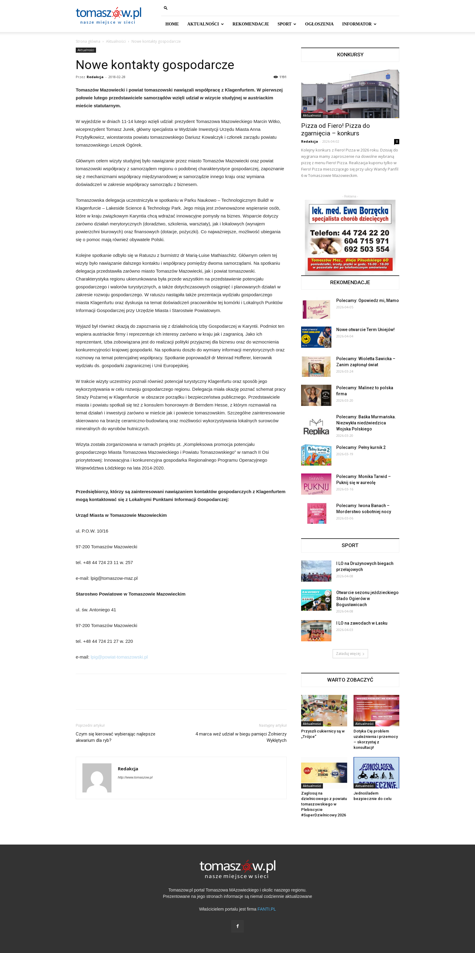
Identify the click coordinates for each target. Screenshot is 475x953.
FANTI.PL (266, 909)
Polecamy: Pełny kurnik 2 (361, 447)
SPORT (286, 24)
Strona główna (88, 41)
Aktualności (116, 41)
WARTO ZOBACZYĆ (350, 679)
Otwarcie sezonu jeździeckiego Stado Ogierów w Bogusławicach (367, 598)
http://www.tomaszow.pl (135, 777)
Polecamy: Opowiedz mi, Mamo (367, 300)
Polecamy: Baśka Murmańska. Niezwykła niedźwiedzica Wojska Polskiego (366, 422)
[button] (165, 7)
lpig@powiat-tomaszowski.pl (119, 656)
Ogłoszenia (319, 24)
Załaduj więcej (350, 653)
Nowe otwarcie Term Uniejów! (365, 329)
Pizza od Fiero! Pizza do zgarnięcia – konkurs (335, 129)
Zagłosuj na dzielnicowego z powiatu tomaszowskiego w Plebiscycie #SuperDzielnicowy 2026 (324, 804)
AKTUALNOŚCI (205, 24)
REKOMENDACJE (251, 24)
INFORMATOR (359, 24)
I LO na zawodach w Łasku (361, 623)
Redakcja (95, 77)
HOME (172, 24)
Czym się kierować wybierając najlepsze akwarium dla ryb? (115, 737)
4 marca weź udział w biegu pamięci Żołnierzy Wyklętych (241, 737)
